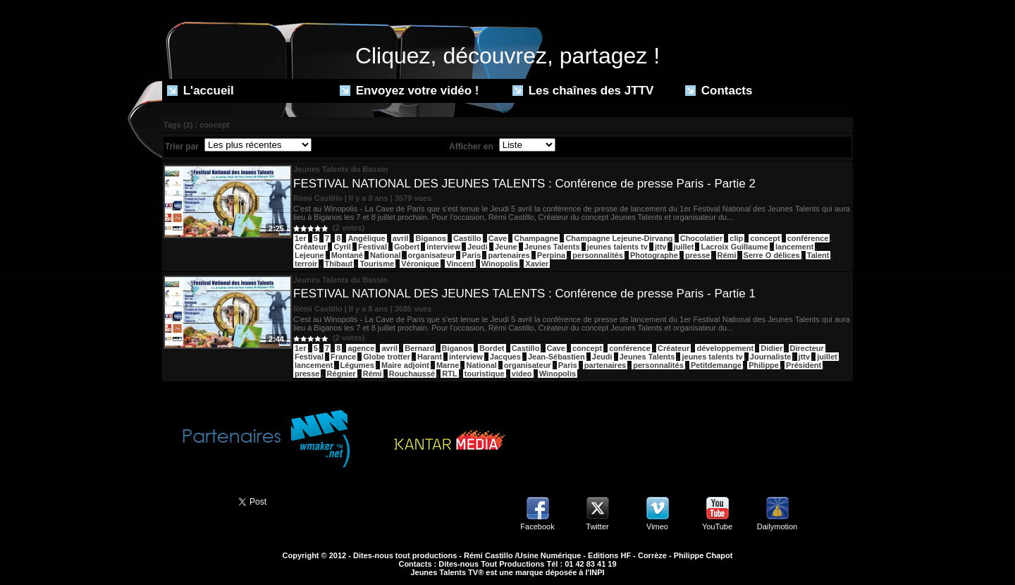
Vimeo (657, 526)
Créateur (310, 246)
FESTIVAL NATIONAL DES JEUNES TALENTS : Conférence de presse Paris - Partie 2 (524, 183)
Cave (497, 238)
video (522, 373)
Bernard (419, 348)
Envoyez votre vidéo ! (409, 90)
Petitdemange (716, 365)
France (343, 356)
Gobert (406, 246)
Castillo (467, 238)
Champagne (536, 238)
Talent (818, 255)
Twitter (597, 526)
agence (360, 348)
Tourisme (376, 263)
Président (803, 365)
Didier (771, 348)
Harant (429, 356)
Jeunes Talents (552, 246)
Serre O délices (772, 255)
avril (401, 238)
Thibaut (339, 263)
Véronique (420, 263)
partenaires (508, 255)
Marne (447, 365)
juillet (684, 246)
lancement (794, 246)
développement (724, 348)
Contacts (718, 90)
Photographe (654, 255)
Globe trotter (386, 356)
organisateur (431, 255)
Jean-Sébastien (556, 356)
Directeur (807, 348)
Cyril (341, 246)
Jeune (506, 246)
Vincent (460, 263)
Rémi (727, 255)
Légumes (357, 365)
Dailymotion (777, 526)
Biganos (430, 238)
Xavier (536, 263)
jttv (661, 246)
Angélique (366, 238)
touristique (485, 373)
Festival (372, 246)
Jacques (505, 356)
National (385, 255)
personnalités (597, 255)
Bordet (491, 348)
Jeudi (477, 246)
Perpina (551, 255)
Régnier (341, 373)
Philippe (764, 365)
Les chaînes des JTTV (582, 90)
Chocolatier (701, 238)
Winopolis (499, 263)
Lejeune (309, 255)
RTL (449, 373)
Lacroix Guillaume (734, 246)
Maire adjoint (405, 365)
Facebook (537, 526)
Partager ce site (194, 500)
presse (697, 255)
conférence (808, 238)
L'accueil (200, 90)
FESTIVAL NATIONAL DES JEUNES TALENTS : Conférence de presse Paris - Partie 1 (524, 293)
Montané (347, 255)
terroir (306, 263)
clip (736, 238)
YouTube (717, 526)
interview (443, 246)
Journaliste (771, 356)
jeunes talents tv (617, 246)
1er (301, 238)
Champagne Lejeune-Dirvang (618, 238)
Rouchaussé (412, 373)
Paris (471, 255)
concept (765, 238)
